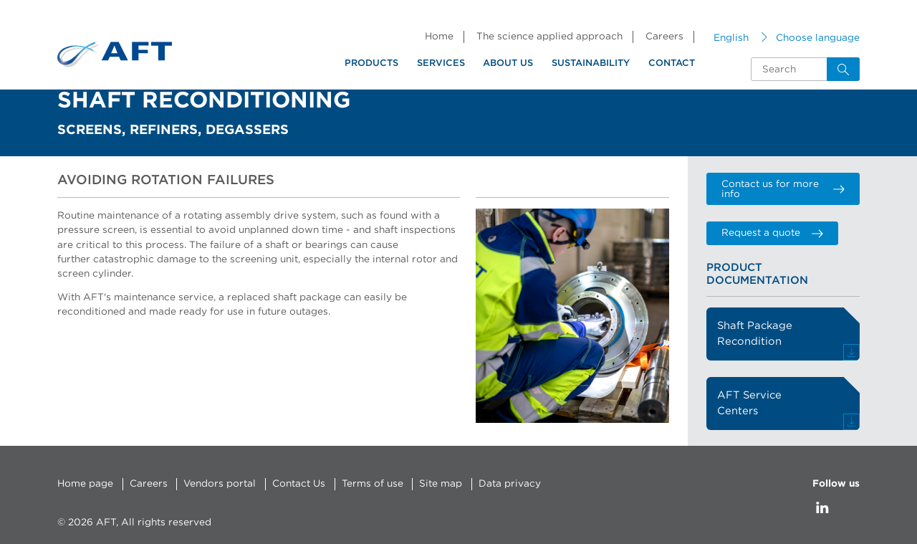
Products (371, 63)
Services (441, 63)
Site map (440, 484)
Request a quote (771, 233)
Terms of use (372, 484)
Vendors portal (219, 484)
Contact (671, 63)
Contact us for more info (782, 189)
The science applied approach (549, 37)
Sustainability (591, 63)
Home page (85, 484)
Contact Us (298, 484)
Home (439, 37)
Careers (664, 37)
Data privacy (510, 484)
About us (508, 63)
